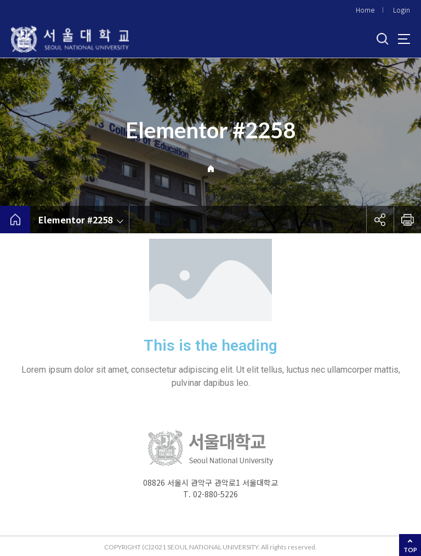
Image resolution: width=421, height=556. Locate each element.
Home (365, 9)
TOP (410, 549)
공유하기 (380, 219)
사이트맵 (404, 39)
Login (401, 9)
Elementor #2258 (75, 219)
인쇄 (407, 219)
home (15, 219)
